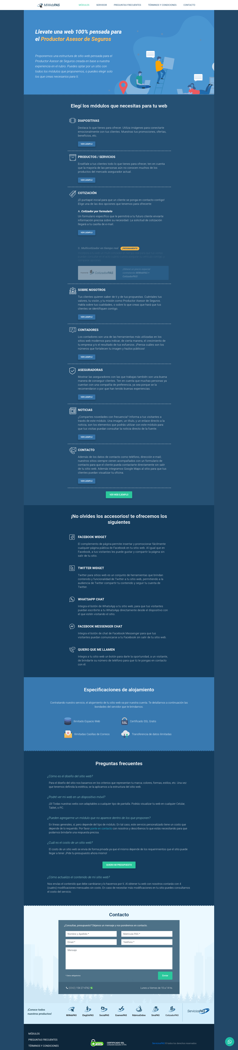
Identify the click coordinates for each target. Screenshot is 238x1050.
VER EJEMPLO (87, 144)
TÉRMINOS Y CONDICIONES (162, 5)
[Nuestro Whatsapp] (229, 1041)
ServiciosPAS (158, 1043)
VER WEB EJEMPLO (119, 494)
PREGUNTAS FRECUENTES (127, 5)
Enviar (165, 975)
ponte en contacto (101, 828)
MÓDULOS (38, 1033)
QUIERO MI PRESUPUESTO (119, 865)
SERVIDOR (101, 5)
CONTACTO (189, 5)
